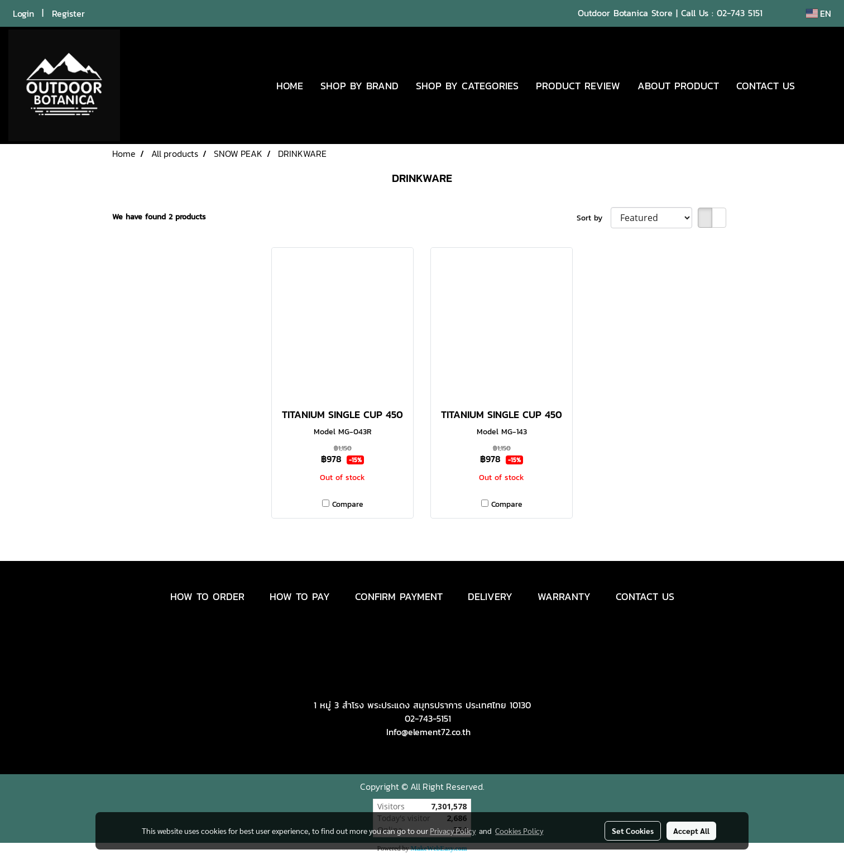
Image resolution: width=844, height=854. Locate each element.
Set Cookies (633, 831)
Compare (347, 504)
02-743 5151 (740, 13)
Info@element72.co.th (428, 731)
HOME (289, 85)
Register (68, 13)
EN (818, 13)
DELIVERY (490, 596)
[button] (820, 85)
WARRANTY (564, 596)
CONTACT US (765, 85)
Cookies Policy (519, 831)
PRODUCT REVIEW (578, 85)
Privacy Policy (453, 831)
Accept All (691, 831)
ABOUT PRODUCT (678, 85)
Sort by (594, 218)
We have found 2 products (159, 217)
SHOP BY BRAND (359, 85)
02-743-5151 (428, 718)
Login (23, 13)
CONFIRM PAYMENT (399, 596)
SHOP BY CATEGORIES (467, 85)
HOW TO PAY (300, 596)
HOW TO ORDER (207, 596)
